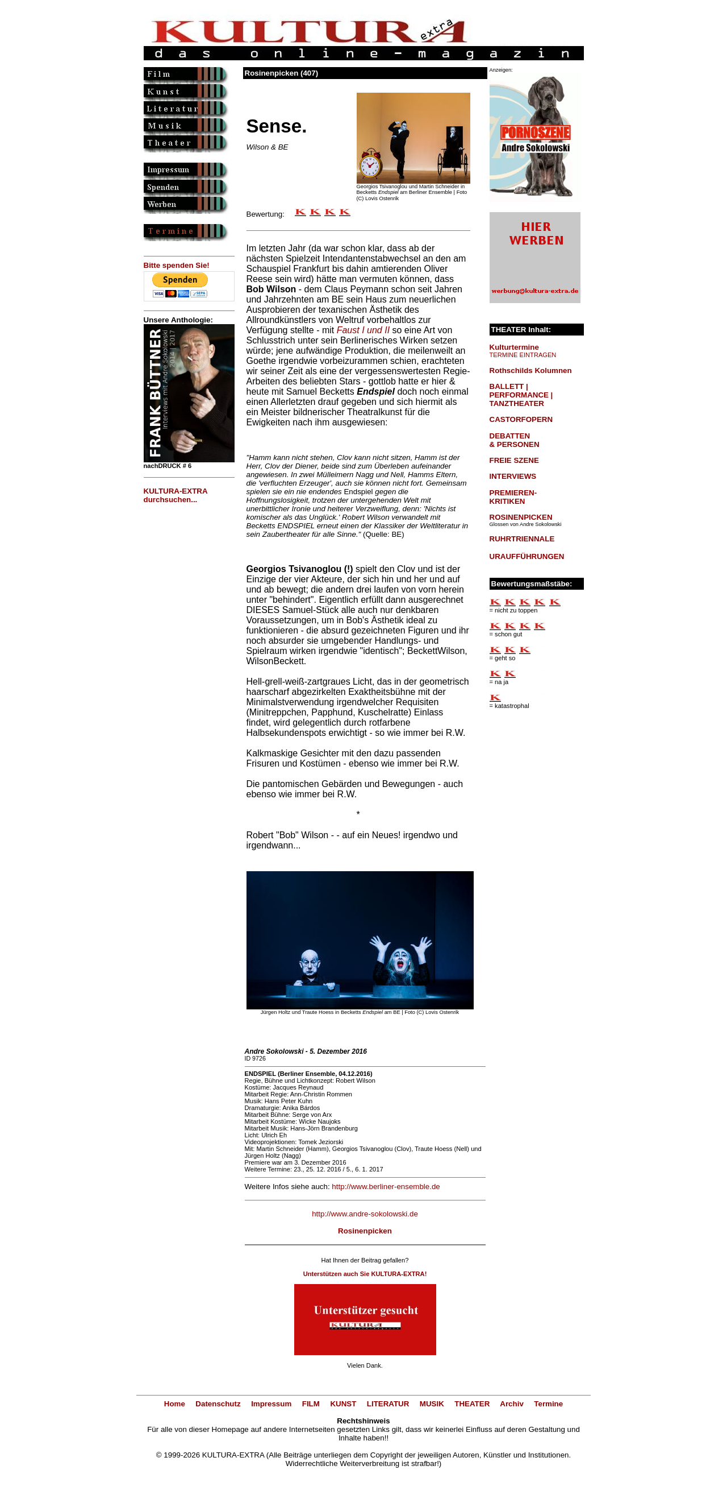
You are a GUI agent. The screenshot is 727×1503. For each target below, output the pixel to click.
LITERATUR (388, 1404)
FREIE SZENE (514, 460)
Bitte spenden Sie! (177, 265)
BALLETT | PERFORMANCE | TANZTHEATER (521, 395)
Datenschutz (217, 1404)
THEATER (472, 1404)
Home (174, 1404)
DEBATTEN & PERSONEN (515, 440)
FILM (311, 1404)
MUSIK (432, 1404)
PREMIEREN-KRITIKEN (513, 497)
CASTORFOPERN (521, 419)
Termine (548, 1404)
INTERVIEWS (513, 476)
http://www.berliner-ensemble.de (386, 1186)
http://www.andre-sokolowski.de (365, 1214)
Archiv (511, 1404)
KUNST (343, 1404)
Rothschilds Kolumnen (531, 370)
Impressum (271, 1404)
